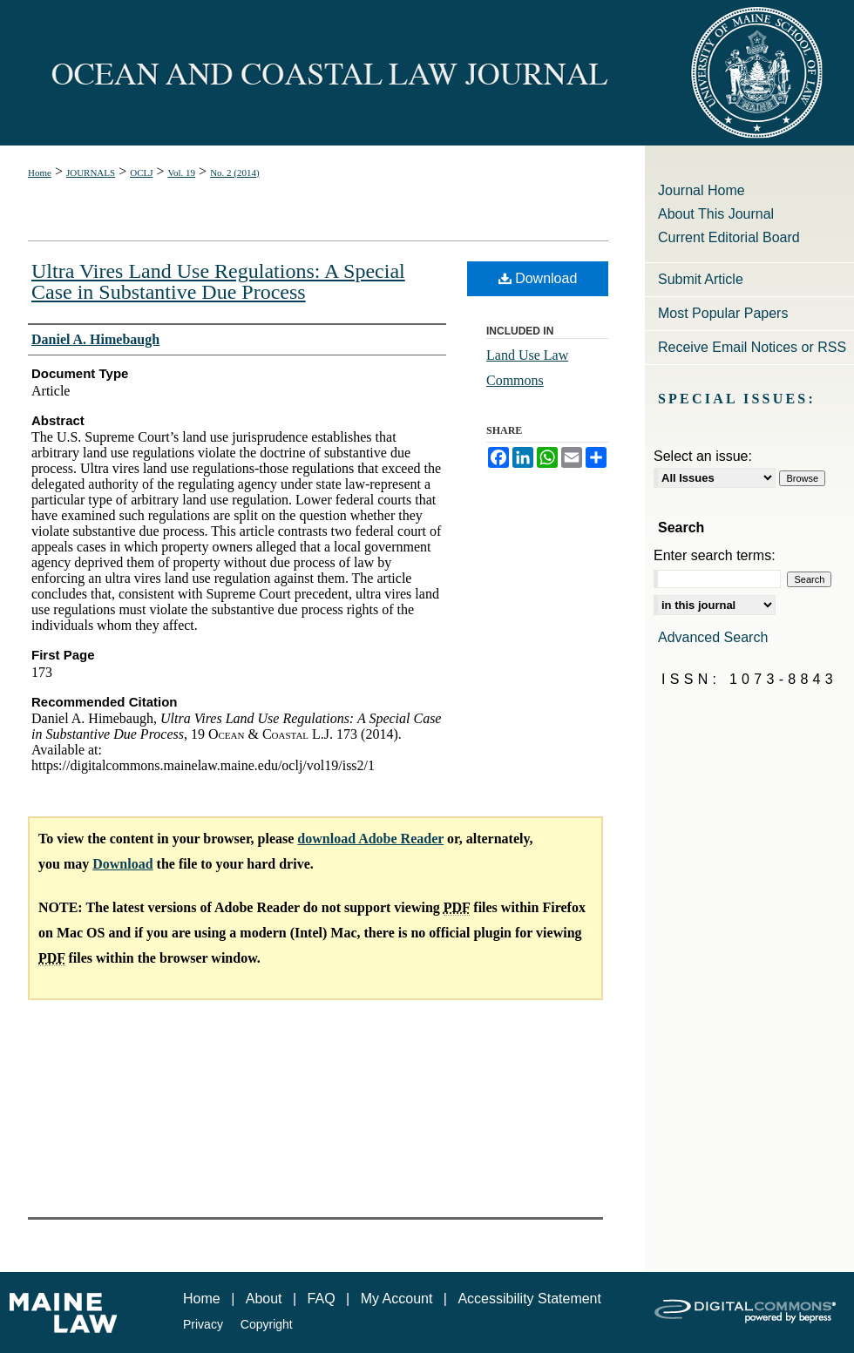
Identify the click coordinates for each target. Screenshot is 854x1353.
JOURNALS (90, 172)
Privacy (205, 1324)
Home (39, 172)
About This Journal (716, 213)
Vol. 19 (182, 172)
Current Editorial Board (729, 237)
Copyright (267, 1324)
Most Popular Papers (723, 313)
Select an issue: (703, 456)
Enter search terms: (715, 555)
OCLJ (141, 172)
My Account (399, 1298)
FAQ (323, 1298)
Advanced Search (713, 637)
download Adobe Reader (370, 838)
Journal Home (701, 190)
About (266, 1298)
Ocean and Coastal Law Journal (427, 72)
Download (538, 278)
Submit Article (700, 279)
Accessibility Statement (529, 1298)
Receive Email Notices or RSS (752, 347)
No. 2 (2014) (235, 172)
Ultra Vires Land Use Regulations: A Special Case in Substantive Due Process (218, 281)
